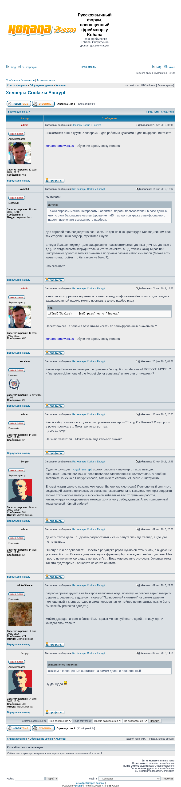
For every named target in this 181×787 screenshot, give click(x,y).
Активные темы (46, 80)
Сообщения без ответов (20, 80)
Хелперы (60, 85)
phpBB (78, 785)
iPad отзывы (89, 66)
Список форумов (17, 85)
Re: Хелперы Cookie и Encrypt (88, 189)
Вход (11, 67)
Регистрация (27, 67)
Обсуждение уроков (41, 85)
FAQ (156, 67)
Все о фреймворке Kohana (89, 783)
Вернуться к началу (18, 180)
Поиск (169, 67)
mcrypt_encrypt (81, 469)
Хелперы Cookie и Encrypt (35, 92)
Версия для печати (19, 111)
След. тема (167, 111)
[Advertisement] (147, 29)
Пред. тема (152, 111)
